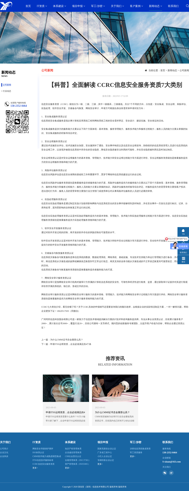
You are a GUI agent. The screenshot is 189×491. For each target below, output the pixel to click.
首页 (28, 6)
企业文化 (4, 452)
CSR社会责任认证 (73, 456)
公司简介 (4, 449)
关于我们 (117, 6)
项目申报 (78, 6)
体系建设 (59, 6)
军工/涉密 (98, 6)
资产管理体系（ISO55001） (77, 464)
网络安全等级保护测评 (42, 449)
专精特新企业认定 (105, 460)
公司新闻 (6, 85)
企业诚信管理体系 (73, 452)
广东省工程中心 (104, 452)
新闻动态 (155, 6)
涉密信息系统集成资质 (140, 449)
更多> (35, 468)
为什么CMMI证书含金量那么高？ (66, 340)
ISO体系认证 (38, 452)
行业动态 (6, 91)
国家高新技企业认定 (106, 449)
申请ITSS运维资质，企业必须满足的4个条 (70, 344)
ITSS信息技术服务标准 (42, 460)
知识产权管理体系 (73, 449)
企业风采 (4, 456)
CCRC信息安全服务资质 (43, 464)
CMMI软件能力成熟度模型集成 (46, 456)
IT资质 (42, 6)
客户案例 (136, 6)
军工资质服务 (136, 452)
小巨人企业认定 (104, 456)
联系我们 (173, 6)
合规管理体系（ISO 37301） (78, 460)
